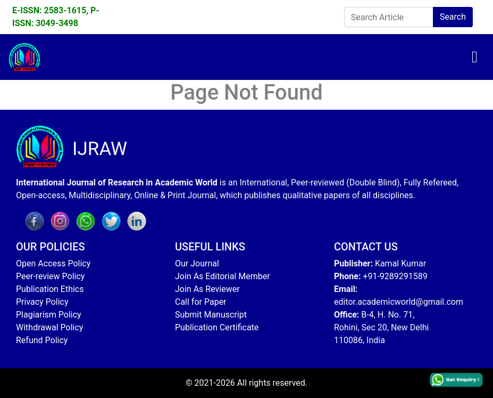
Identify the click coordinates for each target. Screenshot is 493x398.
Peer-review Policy (50, 276)
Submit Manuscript (211, 315)
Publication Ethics (49, 289)
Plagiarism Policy (48, 315)
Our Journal (197, 263)
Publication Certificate (216, 327)
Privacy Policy (42, 302)
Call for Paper (201, 302)
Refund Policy (42, 340)
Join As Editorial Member (222, 276)
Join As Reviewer (207, 289)
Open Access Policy (53, 263)
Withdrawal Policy (49, 327)
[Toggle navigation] (474, 57)
